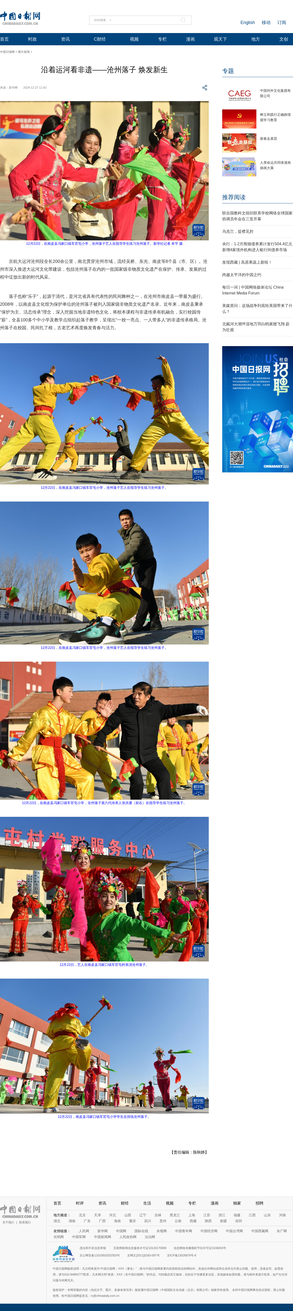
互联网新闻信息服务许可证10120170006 (139, 1248)
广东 (87, 1221)
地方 (255, 39)
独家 (237, 1203)
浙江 (222, 1215)
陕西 (208, 1221)
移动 (266, 22)
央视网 (162, 1231)
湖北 (56, 1221)
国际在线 (141, 1231)
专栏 (162, 39)
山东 (267, 1215)
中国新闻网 (102, 1237)
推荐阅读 (234, 197)
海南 (117, 1221)
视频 (134, 39)
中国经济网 (209, 1231)
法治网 (150, 1237)
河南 (282, 1215)
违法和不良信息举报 (93, 1248)
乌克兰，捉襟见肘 (237, 231)
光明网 (58, 1237)
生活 (147, 1203)
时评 (80, 1203)
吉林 (158, 1215)
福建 (237, 1215)
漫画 (190, 39)
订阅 (281, 22)
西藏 (193, 1221)
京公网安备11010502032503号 (100, 1255)
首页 (4, 39)
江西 (252, 1215)
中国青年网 (183, 1231)
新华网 (102, 1231)
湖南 (72, 1221)
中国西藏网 (259, 1231)
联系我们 (25, 1222)
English (248, 22)
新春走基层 (268, 138)
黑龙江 (175, 1215)
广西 (102, 1221)
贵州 (162, 1221)
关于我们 (8, 1222)
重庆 (132, 1221)
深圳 (238, 1221)
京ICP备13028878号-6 (181, 1255)
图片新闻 (24, 52)
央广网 (282, 1231)
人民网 (84, 1231)
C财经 (100, 39)
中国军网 (79, 1237)
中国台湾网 (234, 1231)
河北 (112, 1215)
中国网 (121, 1231)
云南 (178, 1221)
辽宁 (142, 1215)
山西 (127, 1215)
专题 (228, 71)
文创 (283, 39)
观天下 (220, 39)
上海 (191, 1215)
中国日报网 (7, 52)
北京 (82, 1215)
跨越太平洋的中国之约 (241, 275)
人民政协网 (127, 1237)
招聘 (259, 1203)
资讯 (65, 39)
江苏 (206, 1215)
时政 (32, 39)
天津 (97, 1215)
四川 (147, 1221)
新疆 (223, 1221)
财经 (125, 1203)
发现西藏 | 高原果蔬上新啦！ (247, 262)
